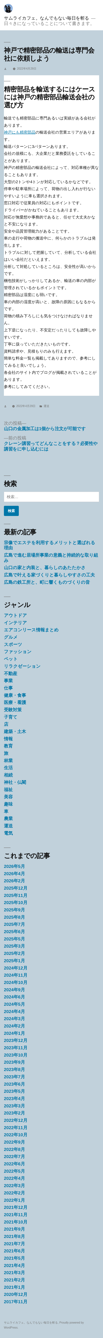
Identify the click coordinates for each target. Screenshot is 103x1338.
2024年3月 (14, 1018)
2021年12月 (15, 1207)
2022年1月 (14, 1200)
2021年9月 (14, 1229)
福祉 (8, 789)
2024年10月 (15, 982)
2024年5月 (14, 1004)
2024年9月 (14, 989)
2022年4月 (14, 1178)
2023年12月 (15, 1040)
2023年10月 (15, 1055)
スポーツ (13, 644)
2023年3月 (14, 1105)
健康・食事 (15, 695)
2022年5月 (14, 1171)
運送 (46, 406)
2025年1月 (14, 960)
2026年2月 (14, 880)
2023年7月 (14, 1076)
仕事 (8, 688)
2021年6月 (14, 1250)
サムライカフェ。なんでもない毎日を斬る (46, 18)
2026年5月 (14, 866)
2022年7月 (14, 1156)
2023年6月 (14, 1084)
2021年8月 (14, 1236)
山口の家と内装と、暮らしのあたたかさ (45, 567)
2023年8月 (14, 1069)
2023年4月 (14, 1098)
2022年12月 (15, 1120)
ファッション (18, 651)
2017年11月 (15, 1301)
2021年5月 (14, 1258)
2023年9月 (14, 1062)
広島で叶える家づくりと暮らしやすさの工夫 (49, 575)
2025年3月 (14, 946)
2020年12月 (15, 1294)
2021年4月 (14, 1265)
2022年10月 (15, 1134)
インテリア (15, 622)
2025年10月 (15, 902)
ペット (11, 659)
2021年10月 (15, 1222)
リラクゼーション (22, 666)
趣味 (8, 804)
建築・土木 (15, 731)
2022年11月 (15, 1127)
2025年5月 (14, 939)
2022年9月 (14, 1142)
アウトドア (15, 615)
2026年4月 (14, 873)
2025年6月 (14, 931)
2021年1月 (14, 1287)
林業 (8, 760)
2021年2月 (14, 1280)
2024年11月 (15, 975)
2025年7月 (14, 924)
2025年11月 (15, 895)
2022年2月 (14, 1193)
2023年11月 (15, 1047)
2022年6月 (14, 1163)
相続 (8, 775)
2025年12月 (15, 888)
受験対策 (13, 709)
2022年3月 (14, 1185)
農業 (8, 818)
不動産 (10, 673)
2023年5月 (14, 1091)
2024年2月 (14, 1026)
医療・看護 (15, 702)
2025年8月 (14, 917)
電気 (8, 833)
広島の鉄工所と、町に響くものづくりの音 (47, 582)
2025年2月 (14, 953)
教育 (8, 746)
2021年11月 (15, 1214)
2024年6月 (14, 996)
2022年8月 (14, 1149)
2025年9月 (14, 909)
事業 (8, 680)
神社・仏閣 (15, 782)
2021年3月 (14, 1272)
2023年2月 (14, 1113)
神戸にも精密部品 (19, 132)
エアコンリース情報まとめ (31, 629)
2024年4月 (14, 1011)
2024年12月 (15, 968)
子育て (10, 717)
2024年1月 (14, 1033)
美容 (8, 796)
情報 (8, 738)
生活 (8, 767)
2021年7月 (14, 1243)
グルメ (11, 637)
